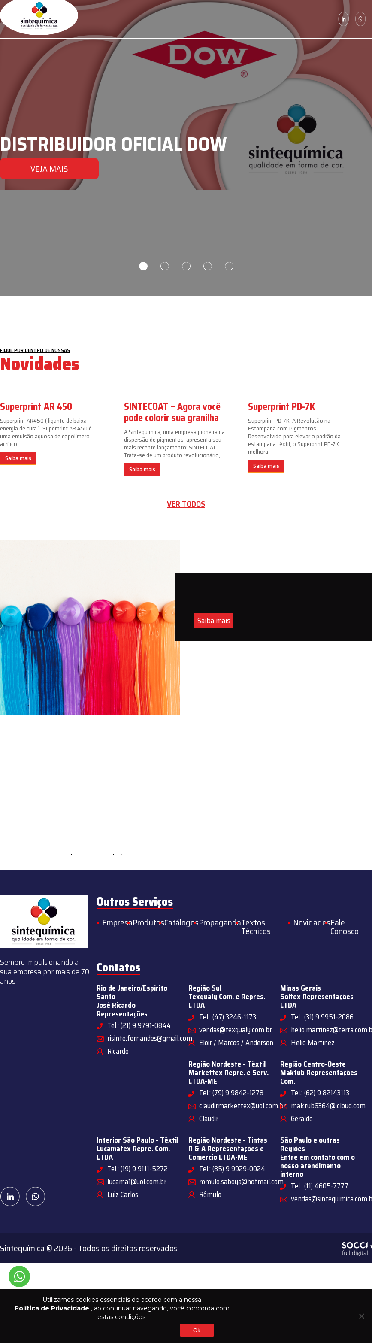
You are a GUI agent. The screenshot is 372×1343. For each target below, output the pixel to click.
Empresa (117, 922)
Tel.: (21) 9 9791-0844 (139, 1025)
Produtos (148, 922)
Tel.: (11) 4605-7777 (319, 1186)
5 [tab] (229, 266)
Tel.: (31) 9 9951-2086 (322, 1017)
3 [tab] (186, 266)
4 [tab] (207, 266)
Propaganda (220, 922)
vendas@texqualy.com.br (235, 1029)
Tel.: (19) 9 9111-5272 (137, 1168)
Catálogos (181, 922)
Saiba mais (18, 458)
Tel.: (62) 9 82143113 (320, 1092)
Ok (196, 1330)
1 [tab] (143, 266)
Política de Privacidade (52, 1308)
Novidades (311, 922)
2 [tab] (164, 266)
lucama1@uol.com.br (136, 1181)
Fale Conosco (344, 926)
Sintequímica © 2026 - (39, 1248)
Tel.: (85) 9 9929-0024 (232, 1168)
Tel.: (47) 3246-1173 (227, 1017)
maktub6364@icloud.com (328, 1105)
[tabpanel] (186, 148)
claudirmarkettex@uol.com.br (242, 1105)
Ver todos (186, 504)
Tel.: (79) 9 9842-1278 (231, 1092)
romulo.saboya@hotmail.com (241, 1181)
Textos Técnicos (256, 926)
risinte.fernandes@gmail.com (149, 1038)
